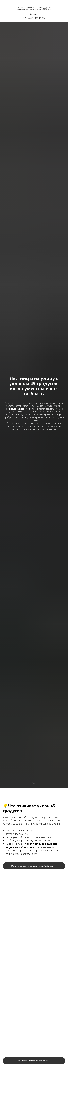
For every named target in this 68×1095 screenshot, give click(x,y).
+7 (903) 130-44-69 (34, 17)
